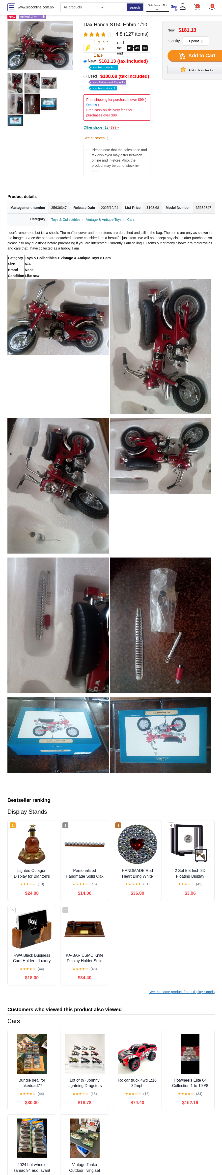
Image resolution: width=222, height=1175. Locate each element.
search (135, 7)
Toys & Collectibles (66, 220)
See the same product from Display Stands (182, 992)
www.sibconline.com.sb (36, 7)
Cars (131, 220)
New (118, 63)
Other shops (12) (101, 127)
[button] (212, 6)
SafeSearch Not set (157, 7)
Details (91, 105)
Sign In (174, 8)
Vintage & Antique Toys (103, 220)
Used (119, 82)
